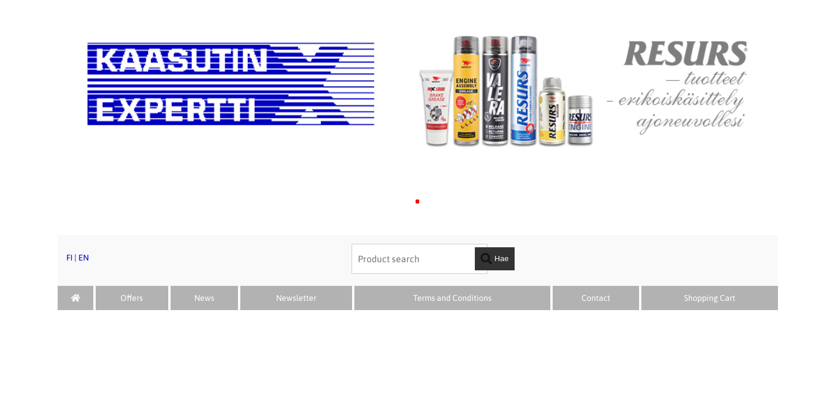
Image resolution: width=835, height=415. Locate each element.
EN (83, 257)
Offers (131, 298)
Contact (595, 298)
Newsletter (296, 298)
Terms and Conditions (452, 298)
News (204, 298)
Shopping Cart (709, 298)
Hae (494, 259)
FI (69, 257)
